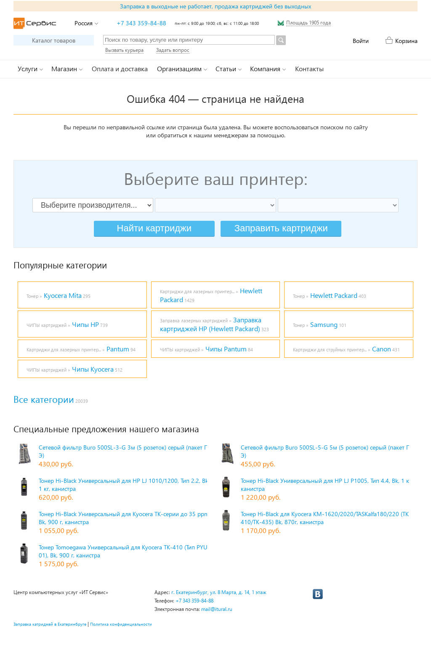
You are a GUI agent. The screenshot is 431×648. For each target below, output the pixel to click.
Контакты (309, 68)
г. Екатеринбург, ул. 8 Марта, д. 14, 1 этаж (218, 592)
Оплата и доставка (120, 68)
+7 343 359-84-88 (141, 23)
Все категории (43, 399)
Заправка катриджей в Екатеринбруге (49, 624)
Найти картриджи (154, 228)
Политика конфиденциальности (121, 624)
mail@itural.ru (216, 609)
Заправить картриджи (281, 228)
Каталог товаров (53, 40)
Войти (361, 41)
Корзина (406, 41)
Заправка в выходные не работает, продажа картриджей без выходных (215, 6)
